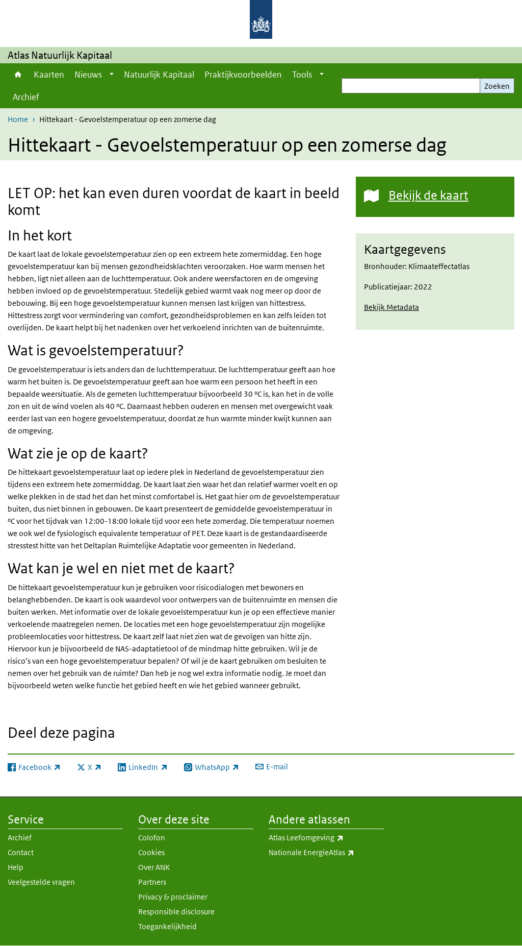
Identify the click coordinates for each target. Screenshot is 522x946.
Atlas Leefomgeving (326, 838)
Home (18, 74)
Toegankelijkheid (167, 926)
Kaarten (49, 74)
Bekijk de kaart (428, 194)
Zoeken (497, 86)
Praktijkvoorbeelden (243, 74)
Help (15, 867)
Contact (21, 852)
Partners (152, 882)
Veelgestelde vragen (41, 882)
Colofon (151, 837)
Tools (302, 74)
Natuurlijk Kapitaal (159, 74)
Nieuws (88, 74)
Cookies (151, 852)
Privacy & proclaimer (172, 897)
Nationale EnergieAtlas (326, 852)
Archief (26, 97)
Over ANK (154, 867)
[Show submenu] (112, 74)
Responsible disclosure (176, 911)
